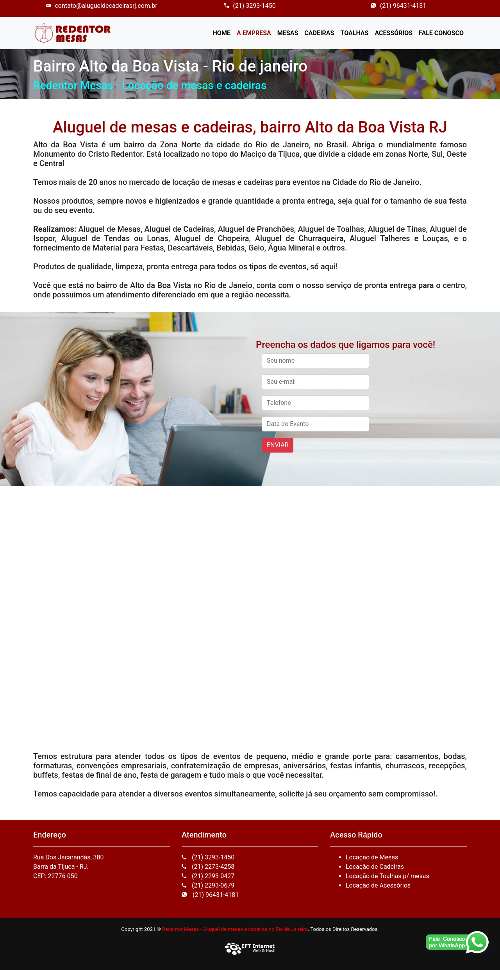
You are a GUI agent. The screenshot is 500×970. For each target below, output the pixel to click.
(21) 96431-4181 (398, 5)
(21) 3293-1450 (249, 5)
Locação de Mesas (372, 857)
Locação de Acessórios (378, 885)
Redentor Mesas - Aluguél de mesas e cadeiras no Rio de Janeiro (235, 929)
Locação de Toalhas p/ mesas (387, 876)
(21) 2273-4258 (208, 866)
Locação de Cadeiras (375, 866)
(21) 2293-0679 (208, 885)
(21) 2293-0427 (208, 876)
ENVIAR (277, 445)
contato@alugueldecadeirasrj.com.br (101, 5)
